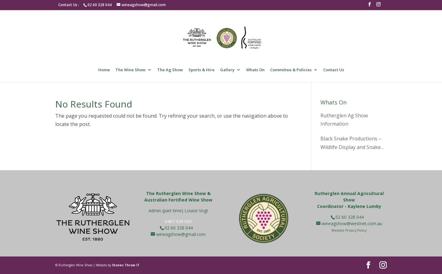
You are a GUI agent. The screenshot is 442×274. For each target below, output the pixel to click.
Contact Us (333, 70)
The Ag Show (170, 70)
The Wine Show (130, 70)
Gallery (227, 70)
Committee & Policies (291, 70)
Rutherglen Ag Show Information (344, 119)
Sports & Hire (201, 70)
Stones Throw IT (125, 265)
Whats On (255, 70)
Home (104, 70)
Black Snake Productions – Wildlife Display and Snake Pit (350, 143)
